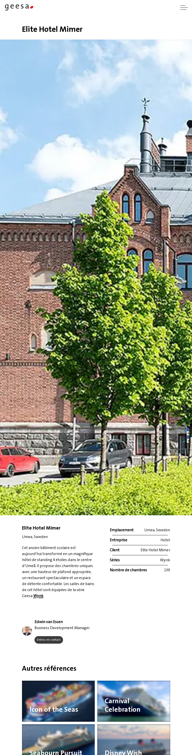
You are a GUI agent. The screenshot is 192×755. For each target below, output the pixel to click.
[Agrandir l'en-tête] (184, 7)
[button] (27, 631)
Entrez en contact (48, 640)
